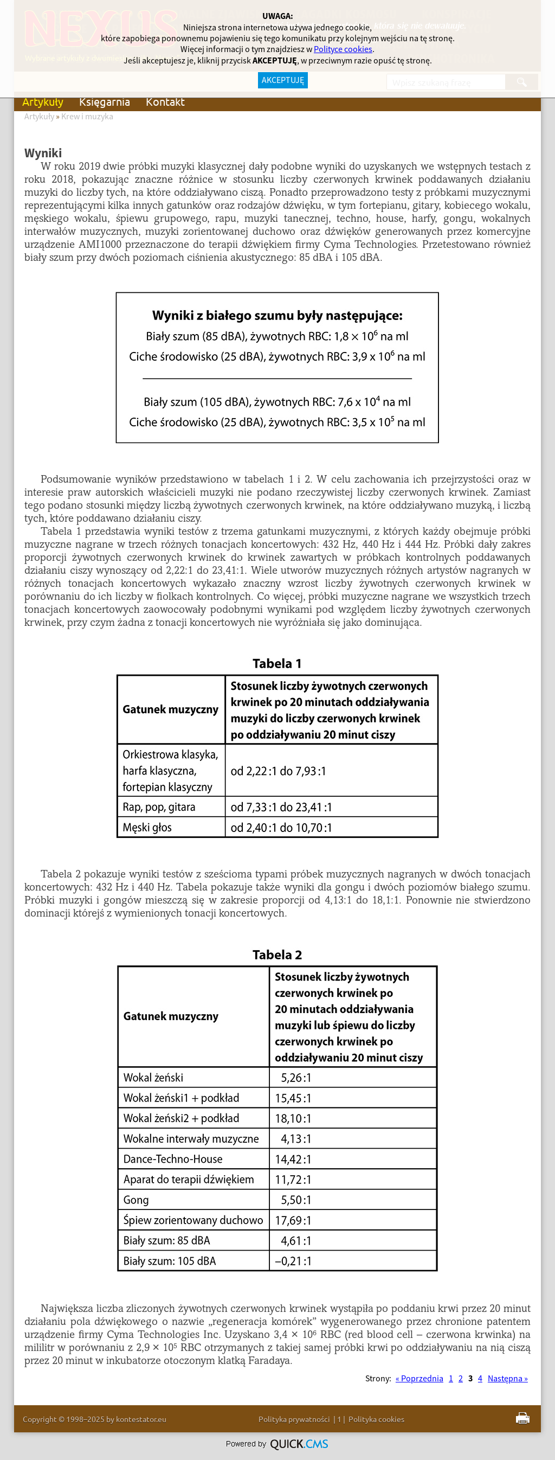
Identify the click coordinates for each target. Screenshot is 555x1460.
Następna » (508, 1378)
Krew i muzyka (87, 116)
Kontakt (165, 101)
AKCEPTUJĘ (283, 80)
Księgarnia (104, 101)
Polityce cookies (343, 49)
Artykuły (42, 101)
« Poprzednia (419, 1378)
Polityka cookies (376, 1419)
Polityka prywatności (294, 1419)
